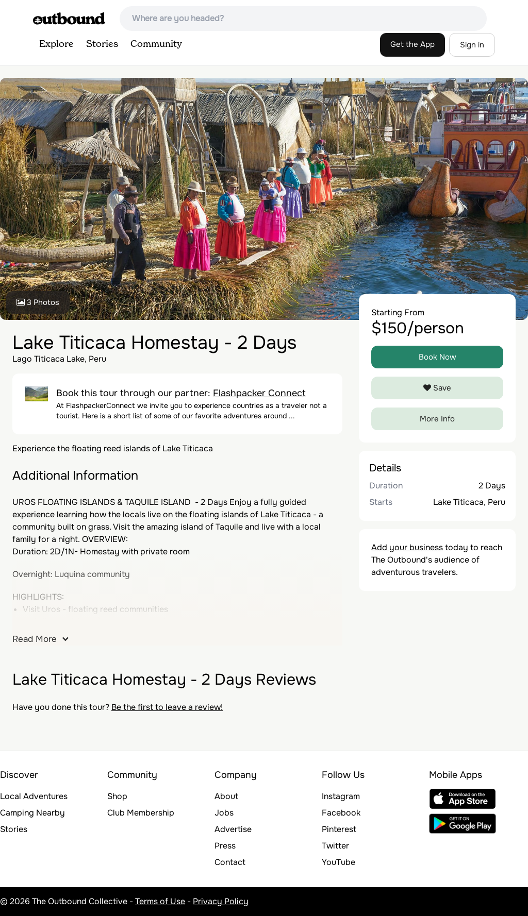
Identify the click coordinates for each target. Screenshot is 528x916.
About (226, 796)
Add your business (407, 547)
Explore (56, 44)
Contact (229, 862)
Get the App (412, 44)
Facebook (341, 812)
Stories (102, 44)
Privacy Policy (221, 901)
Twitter (335, 845)
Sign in (472, 45)
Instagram (341, 796)
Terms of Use (160, 901)
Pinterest (339, 829)
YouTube (338, 862)
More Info (437, 419)
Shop (117, 796)
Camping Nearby (32, 812)
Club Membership (140, 812)
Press (225, 845)
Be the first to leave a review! (167, 707)
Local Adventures (34, 796)
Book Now (437, 357)
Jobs (224, 812)
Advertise (233, 829)
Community (156, 44)
